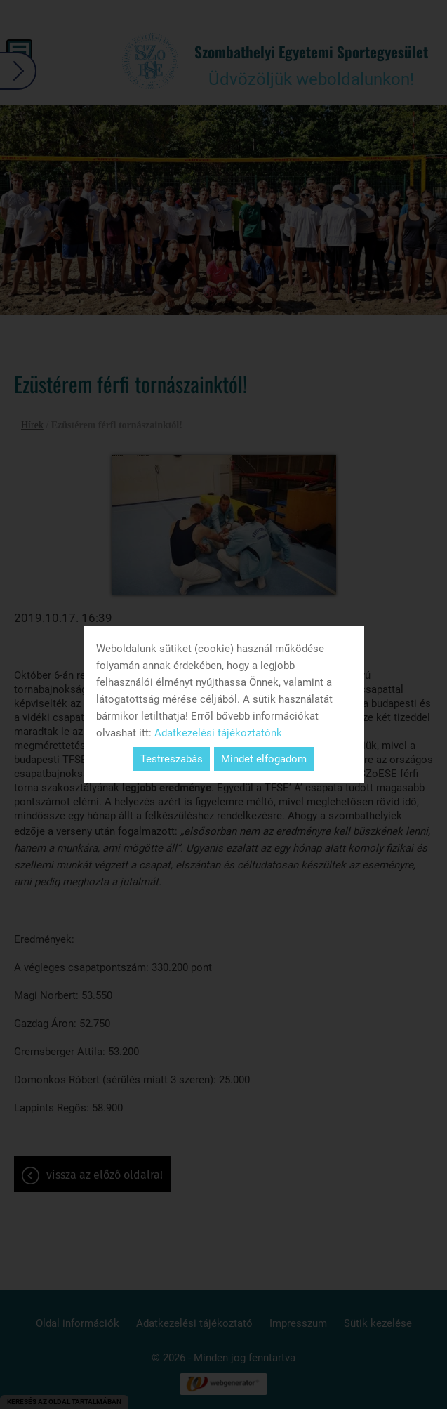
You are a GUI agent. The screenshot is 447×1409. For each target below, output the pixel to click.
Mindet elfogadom (264, 759)
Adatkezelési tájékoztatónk (218, 733)
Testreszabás (171, 759)
